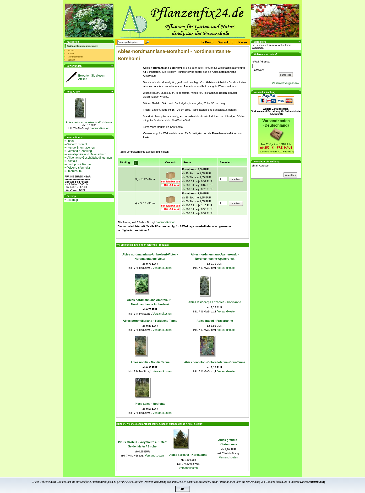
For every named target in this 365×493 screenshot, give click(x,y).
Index (70, 141)
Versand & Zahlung (79, 151)
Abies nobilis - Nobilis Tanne (150, 362)
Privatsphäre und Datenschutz (86, 154)
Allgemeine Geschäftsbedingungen (89, 157)
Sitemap (72, 200)
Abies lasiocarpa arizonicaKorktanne (89, 122)
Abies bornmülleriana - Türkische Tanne (150, 320)
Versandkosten (99, 128)
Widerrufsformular (78, 167)
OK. (182, 489)
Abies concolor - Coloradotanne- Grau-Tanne (214, 362)
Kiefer (71, 53)
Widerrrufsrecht (77, 144)
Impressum (74, 171)
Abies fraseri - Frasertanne (214, 320)
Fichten (71, 50)
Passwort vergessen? (286, 83)
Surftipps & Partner (79, 164)
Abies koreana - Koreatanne (188, 455)
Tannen (71, 59)
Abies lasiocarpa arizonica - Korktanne (214, 302)
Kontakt (72, 161)
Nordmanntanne (75, 56)
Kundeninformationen (81, 147)
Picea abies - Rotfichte (150, 403)
